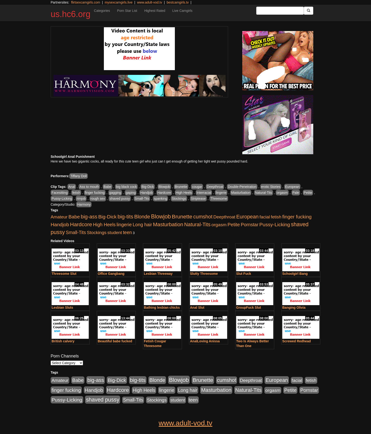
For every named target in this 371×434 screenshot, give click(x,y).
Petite (308, 192)
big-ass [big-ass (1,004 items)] (89, 217)
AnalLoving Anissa (205, 341)
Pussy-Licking (62, 198)
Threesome (218, 198)
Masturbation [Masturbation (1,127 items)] (168, 224)
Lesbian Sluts (62, 307)
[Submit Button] (308, 11)
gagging (115, 192)
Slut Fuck (243, 274)
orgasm (282, 192)
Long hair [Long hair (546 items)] (142, 224)
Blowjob (164, 187)
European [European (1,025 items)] (247, 217)
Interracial (204, 192)
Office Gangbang (111, 274)
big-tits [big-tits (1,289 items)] (125, 217)
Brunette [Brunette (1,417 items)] (182, 216)
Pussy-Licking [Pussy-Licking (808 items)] (274, 224)
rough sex (97, 198)
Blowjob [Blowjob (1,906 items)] (161, 216)
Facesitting (60, 192)
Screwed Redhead (296, 341)
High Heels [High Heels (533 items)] (104, 224)
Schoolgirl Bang (295, 274)
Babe (107, 187)
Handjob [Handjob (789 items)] (60, 224)
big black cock (126, 187)
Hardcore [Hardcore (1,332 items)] (81, 224)
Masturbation (240, 192)
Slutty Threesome (204, 274)
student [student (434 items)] (114, 232)
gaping (131, 192)
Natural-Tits (263, 192)
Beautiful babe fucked (115, 341)
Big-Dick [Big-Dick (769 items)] (107, 216)
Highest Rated (154, 11)
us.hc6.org (70, 14)
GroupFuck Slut (248, 307)
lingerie (221, 192)
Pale (295, 192)
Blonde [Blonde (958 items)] (142, 217)
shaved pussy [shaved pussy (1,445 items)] (102, 400)
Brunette (181, 187)
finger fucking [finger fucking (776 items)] (297, 216)
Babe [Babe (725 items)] (74, 216)
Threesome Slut (64, 274)
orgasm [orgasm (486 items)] (219, 224)
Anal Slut (197, 307)
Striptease (198, 198)
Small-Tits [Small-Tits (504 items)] (76, 232)
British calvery (63, 341)
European (292, 187)
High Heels (184, 192)
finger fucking (95, 192)
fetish (76, 192)
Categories (102, 11)
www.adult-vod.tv (149, 2)
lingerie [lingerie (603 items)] (124, 224)
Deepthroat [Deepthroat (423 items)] (224, 216)
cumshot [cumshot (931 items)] (202, 217)
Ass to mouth (89, 187)
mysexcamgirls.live (118, 2)
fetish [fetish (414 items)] (276, 216)
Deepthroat (215, 187)
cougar (197, 187)
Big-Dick (147, 187)
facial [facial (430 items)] (265, 216)
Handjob (146, 192)
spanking (160, 198)
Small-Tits (142, 198)
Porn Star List (127, 11)
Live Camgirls (182, 11)
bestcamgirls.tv (178, 2)
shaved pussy (120, 198)
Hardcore (164, 192)
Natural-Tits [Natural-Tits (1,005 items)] (197, 224)
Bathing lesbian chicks (162, 307)
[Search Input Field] (280, 11)
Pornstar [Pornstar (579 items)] (249, 224)
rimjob (81, 198)
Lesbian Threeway (158, 274)
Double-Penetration (242, 187)
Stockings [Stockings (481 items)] (96, 232)
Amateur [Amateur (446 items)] (59, 216)
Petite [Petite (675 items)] (234, 224)
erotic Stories (271, 187)
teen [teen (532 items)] (127, 232)
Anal (71, 187)
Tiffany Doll (78, 176)
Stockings (179, 198)
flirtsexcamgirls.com (85, 2)
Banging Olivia (293, 307)
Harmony (84, 204)
